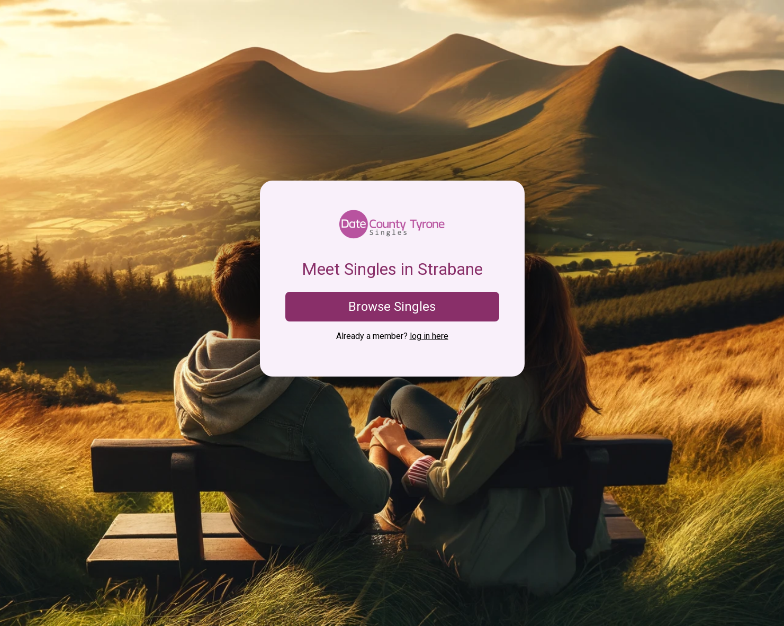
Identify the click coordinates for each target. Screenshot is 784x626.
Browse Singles (392, 306)
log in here (429, 336)
